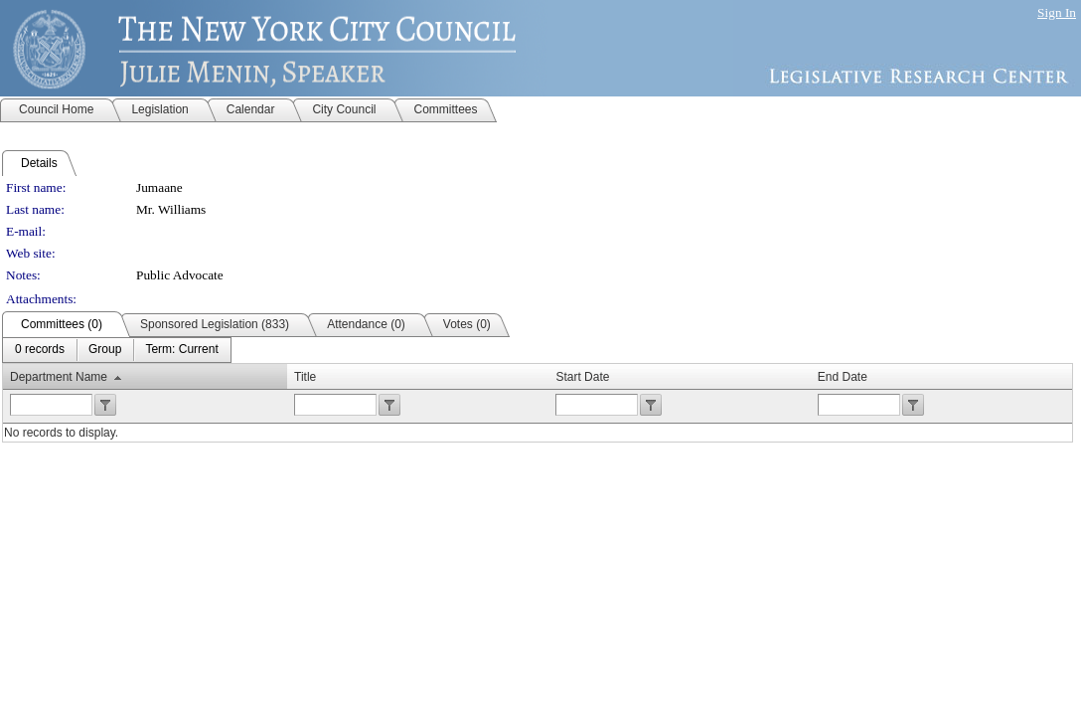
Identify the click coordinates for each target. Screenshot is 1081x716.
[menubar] (117, 350)
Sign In (1056, 12)
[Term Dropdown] (181, 350)
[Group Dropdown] (105, 350)
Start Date (582, 377)
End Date (842, 377)
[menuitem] (40, 350)
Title (305, 377)
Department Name (58, 377)
